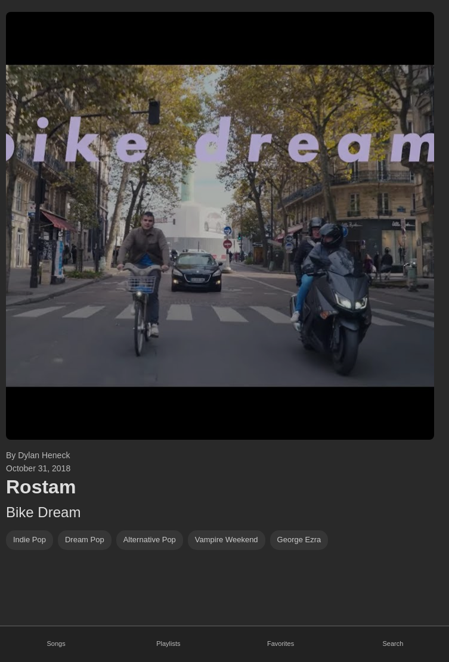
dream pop (84, 539)
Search (392, 643)
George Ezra (299, 539)
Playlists (168, 643)
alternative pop (149, 539)
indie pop (29, 539)
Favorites (280, 643)
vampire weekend (226, 539)
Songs (56, 643)
